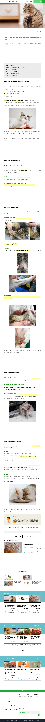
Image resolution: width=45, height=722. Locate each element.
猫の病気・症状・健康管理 (13, 531)
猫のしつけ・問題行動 (10, 646)
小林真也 (39, 31)
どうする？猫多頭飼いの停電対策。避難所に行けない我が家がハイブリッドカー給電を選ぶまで (10, 671)
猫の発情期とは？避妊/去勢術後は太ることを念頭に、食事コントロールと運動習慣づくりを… (36, 582)
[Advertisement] (22, 54)
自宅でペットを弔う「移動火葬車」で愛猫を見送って (22, 670)
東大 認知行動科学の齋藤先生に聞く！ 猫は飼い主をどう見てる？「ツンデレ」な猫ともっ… (36, 576)
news (31, 1)
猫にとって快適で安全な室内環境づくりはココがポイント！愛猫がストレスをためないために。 (35, 638)
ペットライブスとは (38, 1)
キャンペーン (28, 697)
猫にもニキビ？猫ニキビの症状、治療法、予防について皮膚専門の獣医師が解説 (32, 543)
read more (39, 548)
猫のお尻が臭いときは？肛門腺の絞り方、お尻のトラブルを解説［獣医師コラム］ (22, 605)
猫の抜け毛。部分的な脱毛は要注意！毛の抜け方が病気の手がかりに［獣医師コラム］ (17, 576)
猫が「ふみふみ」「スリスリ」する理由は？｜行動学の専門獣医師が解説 (10, 637)
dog (20, 1)
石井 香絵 (27, 610)
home (6, 531)
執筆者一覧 (25, 720)
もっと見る (23, 617)
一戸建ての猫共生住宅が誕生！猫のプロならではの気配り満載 (35, 671)
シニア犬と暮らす (36, 697)
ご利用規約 (15, 720)
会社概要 (12, 720)
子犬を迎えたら (36, 696)
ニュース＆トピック (29, 696)
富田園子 (27, 644)
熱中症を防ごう (36, 700)
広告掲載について (31, 720)
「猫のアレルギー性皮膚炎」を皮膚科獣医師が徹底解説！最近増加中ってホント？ (10, 605)
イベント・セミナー (29, 700)
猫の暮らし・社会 (10, 679)
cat (23, 1)
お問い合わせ (20, 720)
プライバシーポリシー (38, 720)
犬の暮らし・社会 (21, 700)
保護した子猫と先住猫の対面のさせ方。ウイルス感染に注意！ (17, 582)
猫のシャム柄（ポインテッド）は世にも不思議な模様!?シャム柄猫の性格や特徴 (22, 637)
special (26, 1)
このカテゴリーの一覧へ (37, 592)
